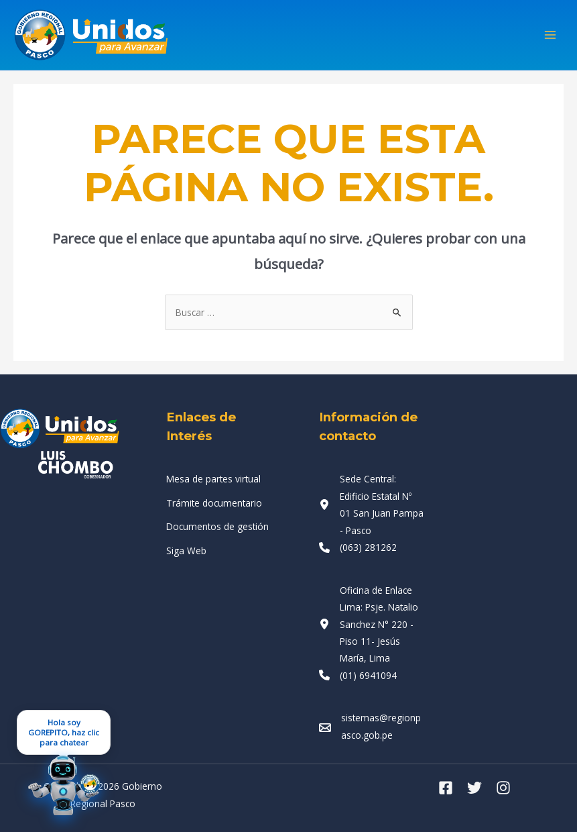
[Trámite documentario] (214, 503)
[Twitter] (474, 787)
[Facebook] (445, 787)
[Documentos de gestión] (217, 526)
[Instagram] (503, 787)
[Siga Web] (186, 550)
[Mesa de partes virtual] (213, 478)
